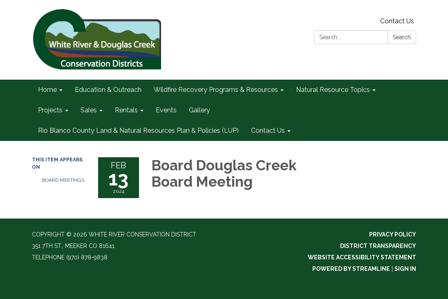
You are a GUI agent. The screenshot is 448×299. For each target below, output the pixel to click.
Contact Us (397, 21)
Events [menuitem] (166, 110)
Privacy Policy (392, 234)
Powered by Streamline (351, 269)
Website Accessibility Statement (362, 257)
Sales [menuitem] (89, 110)
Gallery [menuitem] (199, 110)
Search (402, 37)
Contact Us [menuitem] (268, 130)
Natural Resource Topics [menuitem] (333, 90)
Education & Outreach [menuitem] (108, 90)
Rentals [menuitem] (126, 110)
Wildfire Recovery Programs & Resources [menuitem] (216, 90)
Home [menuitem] (47, 90)
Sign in (405, 269)
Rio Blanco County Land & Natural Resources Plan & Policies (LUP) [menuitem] (138, 130)
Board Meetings (63, 180)
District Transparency (378, 246)
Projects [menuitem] (50, 110)
